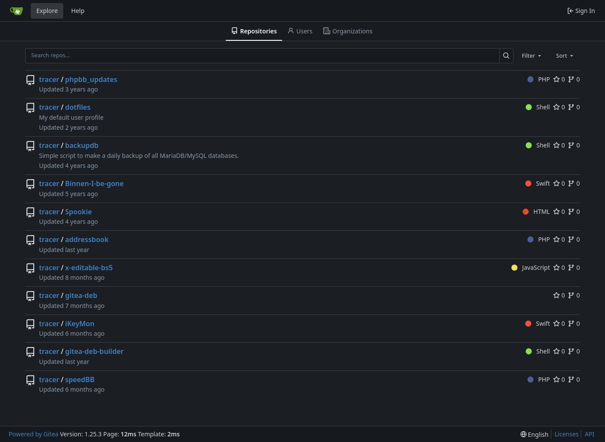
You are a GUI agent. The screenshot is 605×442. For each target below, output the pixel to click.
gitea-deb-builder (94, 351)
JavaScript (530, 267)
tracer (49, 79)
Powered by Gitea (34, 434)
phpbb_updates (91, 79)
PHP (538, 79)
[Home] (16, 11)
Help (78, 11)
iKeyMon (79, 323)
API (589, 434)
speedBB (79, 379)
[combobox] (532, 55)
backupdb (81, 145)
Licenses (567, 434)
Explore (47, 11)
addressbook (86, 239)
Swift (537, 183)
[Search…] (506, 55)
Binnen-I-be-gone (94, 183)
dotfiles (78, 107)
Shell (538, 107)
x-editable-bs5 (89, 267)
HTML (536, 211)
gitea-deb (81, 295)
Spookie (78, 211)
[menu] (534, 434)
